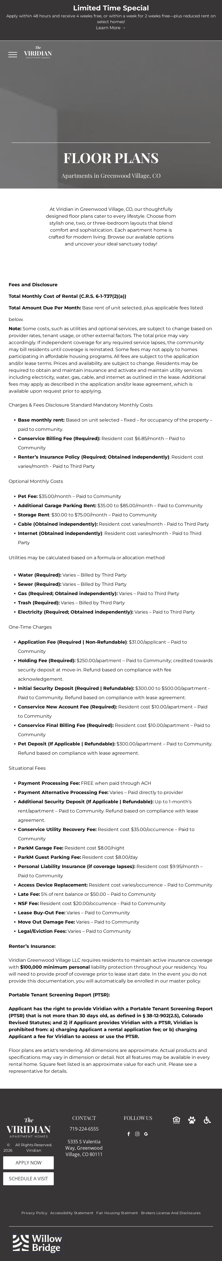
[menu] (12, 54)
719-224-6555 (84, 1129)
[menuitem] (34, 1213)
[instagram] (137, 1135)
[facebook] (128, 1135)
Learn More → (111, 27)
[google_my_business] (146, 1135)
